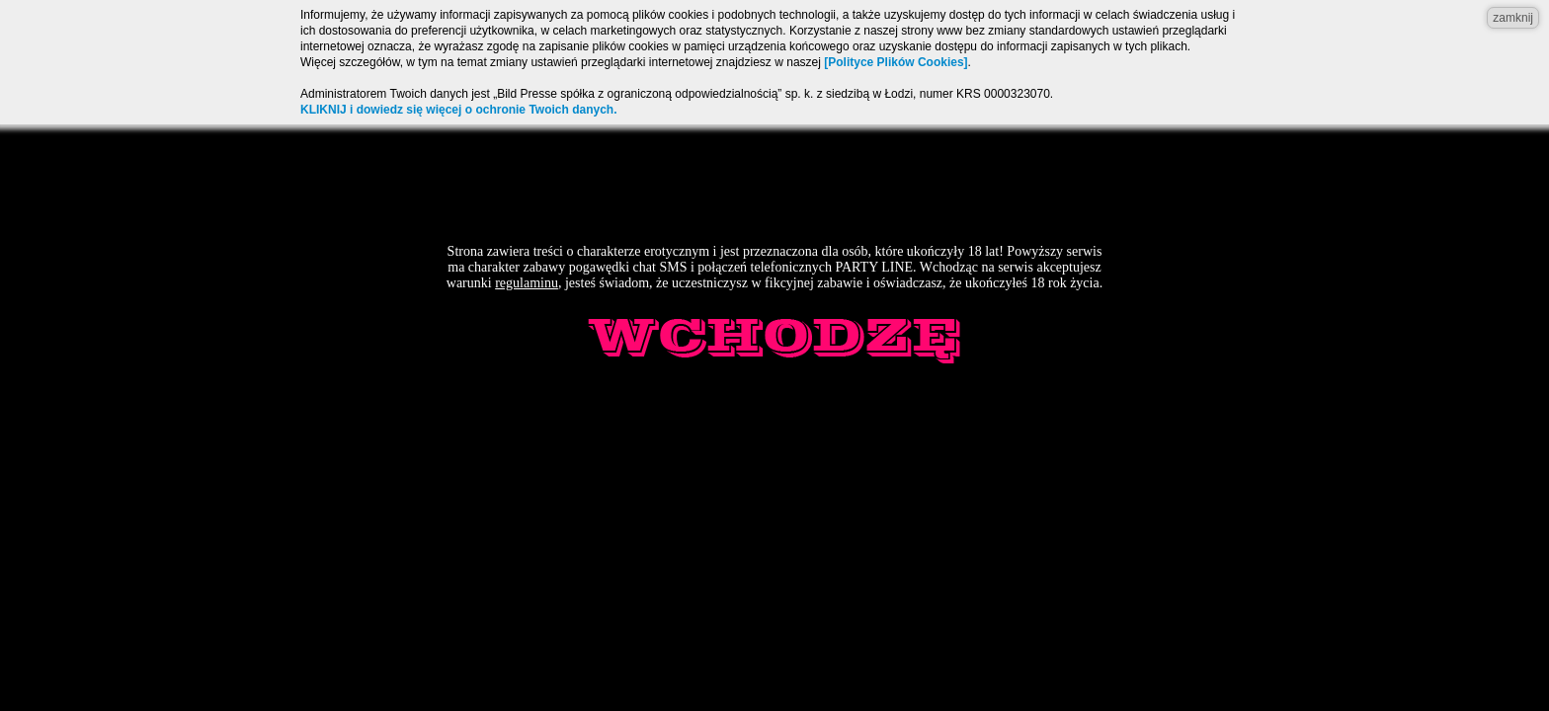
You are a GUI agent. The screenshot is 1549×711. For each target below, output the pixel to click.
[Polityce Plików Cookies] (895, 62)
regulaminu (526, 283)
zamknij (1513, 18)
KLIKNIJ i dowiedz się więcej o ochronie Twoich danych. (458, 110)
